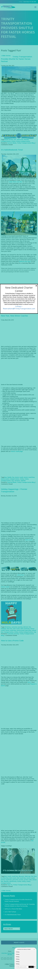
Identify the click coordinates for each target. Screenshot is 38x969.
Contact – (19, 492)
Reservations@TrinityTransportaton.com (19, 494)
